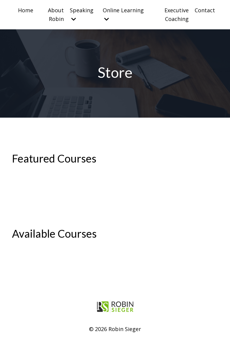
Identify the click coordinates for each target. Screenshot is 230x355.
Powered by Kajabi (115, 339)
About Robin (56, 14)
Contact (205, 10)
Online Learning (123, 14)
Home (25, 10)
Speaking (81, 14)
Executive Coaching (176, 14)
